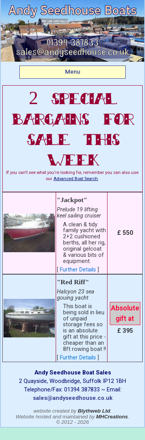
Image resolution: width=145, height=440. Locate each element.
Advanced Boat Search (75, 178)
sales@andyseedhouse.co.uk (73, 397)
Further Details (78, 269)
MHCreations (112, 417)
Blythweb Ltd (94, 411)
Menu (72, 72)
